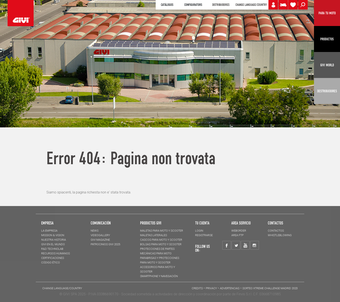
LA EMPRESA (49, 230)
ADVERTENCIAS (229, 288)
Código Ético (50, 262)
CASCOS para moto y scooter (161, 239)
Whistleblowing (280, 235)
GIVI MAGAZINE (100, 239)
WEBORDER (238, 230)
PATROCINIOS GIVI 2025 (105, 244)
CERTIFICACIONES (52, 258)
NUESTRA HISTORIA (53, 239)
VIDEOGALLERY (100, 235)
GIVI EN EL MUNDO (53, 244)
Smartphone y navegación (159, 276)
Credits (197, 288)
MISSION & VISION (52, 235)
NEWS (94, 230)
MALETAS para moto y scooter (161, 230)
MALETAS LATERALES (153, 235)
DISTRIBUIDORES (220, 5)
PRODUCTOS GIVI (150, 223)
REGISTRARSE (204, 235)
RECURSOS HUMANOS (55, 253)
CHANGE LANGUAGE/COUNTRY (251, 5)
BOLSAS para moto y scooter (160, 244)
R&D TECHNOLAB (52, 248)
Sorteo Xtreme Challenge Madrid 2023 (270, 288)
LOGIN (199, 230)
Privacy (211, 288)
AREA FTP (237, 235)
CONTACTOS (276, 230)
